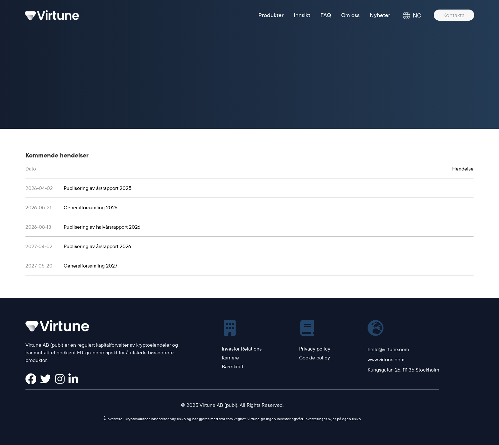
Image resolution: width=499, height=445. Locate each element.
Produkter (271, 15)
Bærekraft (232, 366)
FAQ (325, 15)
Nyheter (380, 15)
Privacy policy (314, 348)
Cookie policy (314, 357)
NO (412, 15)
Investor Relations (242, 348)
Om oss (350, 15)
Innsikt (302, 15)
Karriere (230, 357)
